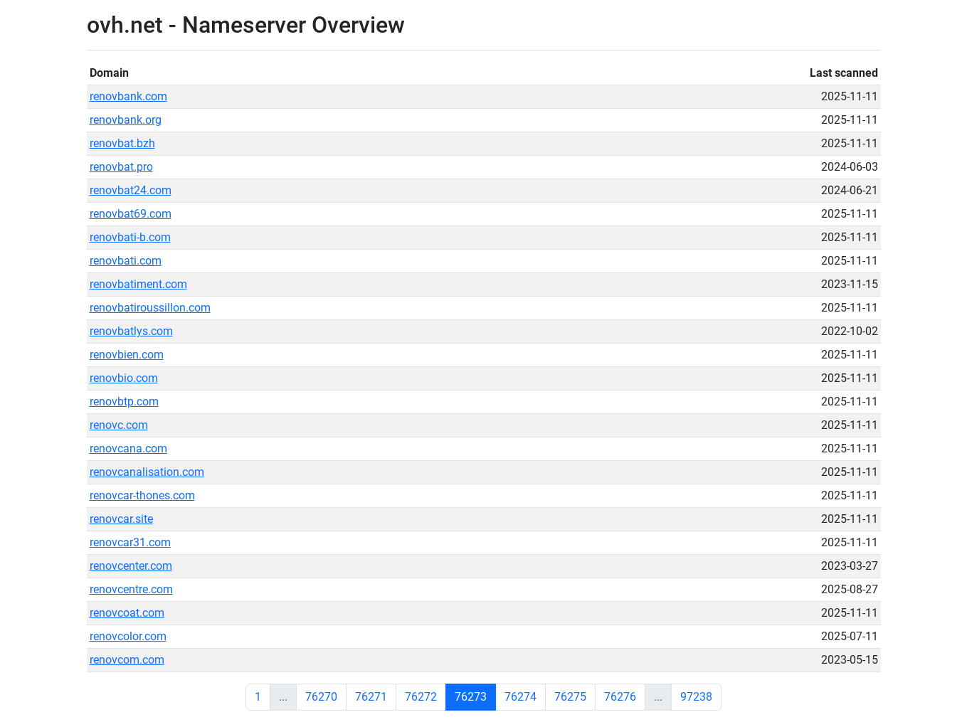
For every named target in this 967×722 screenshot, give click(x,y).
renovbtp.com (124, 401)
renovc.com (119, 425)
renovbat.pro (121, 167)
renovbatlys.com (131, 331)
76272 (421, 697)
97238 (696, 697)
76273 (471, 697)
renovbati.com (126, 260)
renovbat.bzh (122, 143)
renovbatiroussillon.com (150, 307)
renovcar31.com (130, 542)
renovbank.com (128, 96)
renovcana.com (128, 448)
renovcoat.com (127, 613)
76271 (371, 697)
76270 (321, 697)
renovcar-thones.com (142, 495)
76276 (620, 697)
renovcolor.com (128, 636)
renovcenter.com (131, 566)
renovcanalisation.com (147, 472)
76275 (570, 697)
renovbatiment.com (138, 284)
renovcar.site (121, 519)
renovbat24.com (130, 190)
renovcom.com (127, 660)
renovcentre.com (131, 589)
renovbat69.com (130, 214)
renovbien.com (127, 354)
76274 (520, 697)
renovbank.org (126, 120)
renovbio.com (124, 378)
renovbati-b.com (130, 237)
